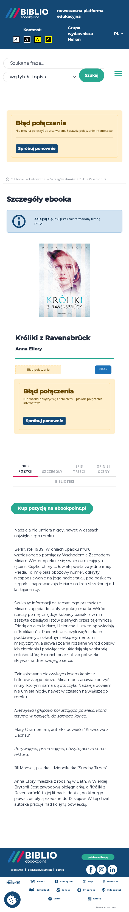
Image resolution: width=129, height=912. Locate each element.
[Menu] (118, 73)
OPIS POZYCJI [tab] (25, 469)
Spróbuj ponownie (36, 148)
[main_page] (7, 179)
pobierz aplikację (98, 857)
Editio (54, 898)
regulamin (17, 869)
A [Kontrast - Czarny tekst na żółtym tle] (37, 39)
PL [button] (117, 33)
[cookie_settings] (12, 899)
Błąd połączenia (38, 369)
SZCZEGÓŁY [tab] (52, 471)
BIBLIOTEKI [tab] (64, 481)
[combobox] (44, 77)
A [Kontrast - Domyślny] (16, 39)
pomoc (60, 869)
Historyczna (37, 179)
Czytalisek (38, 890)
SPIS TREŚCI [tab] (79, 469)
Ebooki (19, 179)
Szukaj (91, 75)
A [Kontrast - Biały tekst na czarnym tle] (26, 39)
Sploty (94, 898)
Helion (37, 881)
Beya (88, 881)
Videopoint (111, 890)
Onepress (86, 890)
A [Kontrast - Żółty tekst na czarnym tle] (48, 39)
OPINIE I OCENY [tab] (103, 469)
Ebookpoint (64, 881)
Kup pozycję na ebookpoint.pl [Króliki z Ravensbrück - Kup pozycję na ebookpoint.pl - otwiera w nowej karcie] (52, 508)
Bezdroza (111, 881)
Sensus (63, 890)
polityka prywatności (40, 869)
